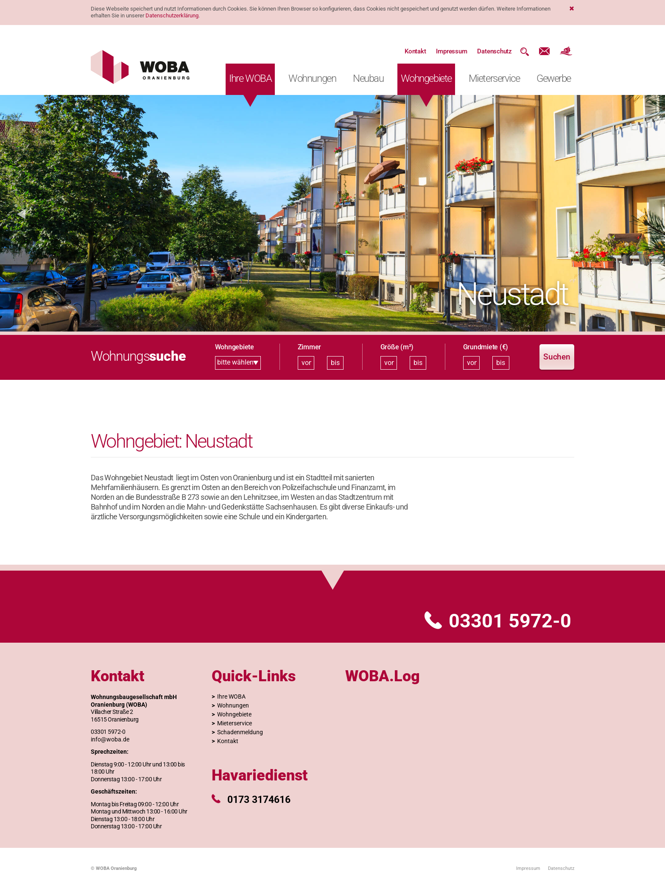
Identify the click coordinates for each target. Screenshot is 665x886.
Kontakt (415, 51)
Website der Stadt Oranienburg (566, 51)
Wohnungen (312, 78)
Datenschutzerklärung (171, 15)
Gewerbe (553, 78)
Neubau (368, 78)
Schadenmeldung (240, 732)
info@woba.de (110, 739)
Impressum (451, 51)
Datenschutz (494, 51)
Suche (524, 51)
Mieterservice (494, 78)
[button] (21, 213)
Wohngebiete (426, 78)
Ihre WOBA (250, 78)
